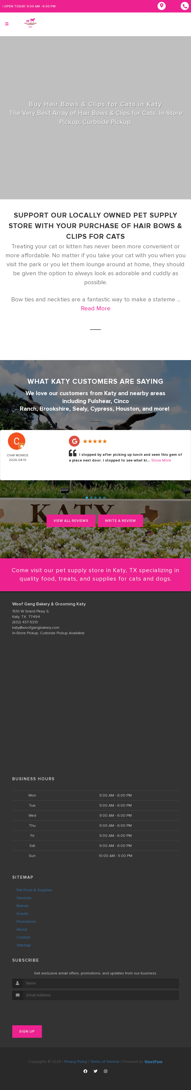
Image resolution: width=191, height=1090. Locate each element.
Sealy (79, 409)
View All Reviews (71, 521)
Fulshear (99, 401)
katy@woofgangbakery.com (35, 627)
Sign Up (27, 1031)
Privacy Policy (75, 1061)
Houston (127, 409)
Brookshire (54, 409)
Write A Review (120, 521)
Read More (95, 308)
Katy (110, 393)
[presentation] (41, 1010)
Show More (161, 460)
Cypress (101, 409)
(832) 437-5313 (25, 622)
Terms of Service (104, 1061)
